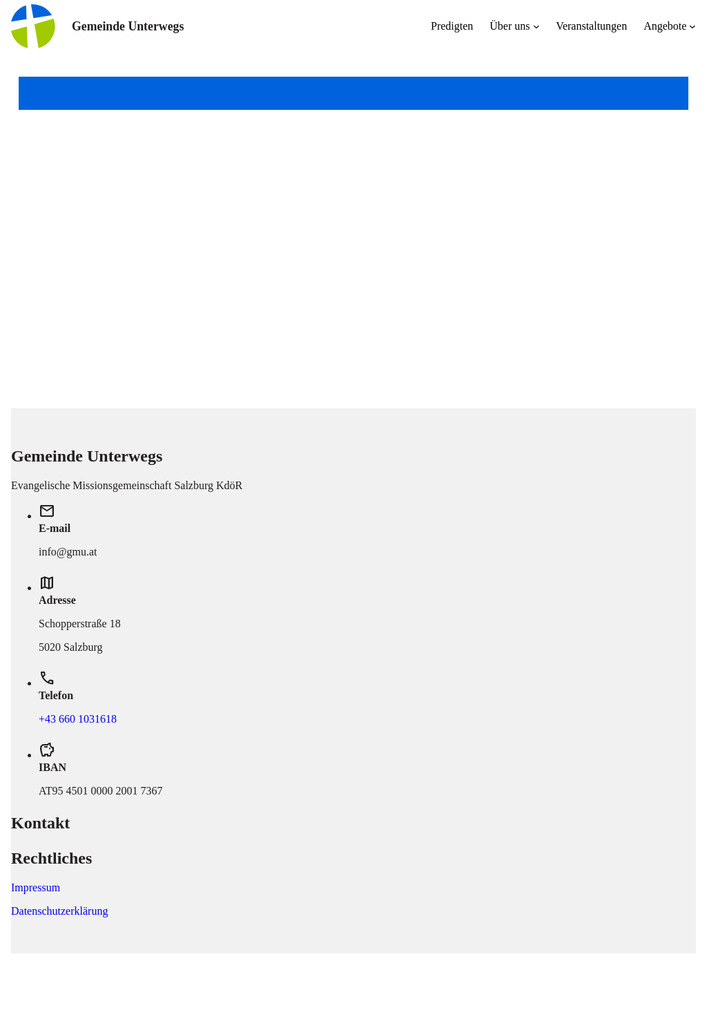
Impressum (35, 887)
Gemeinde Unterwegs (128, 26)
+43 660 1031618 (78, 719)
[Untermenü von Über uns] (536, 26)
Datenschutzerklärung (59, 911)
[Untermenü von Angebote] (692, 26)
